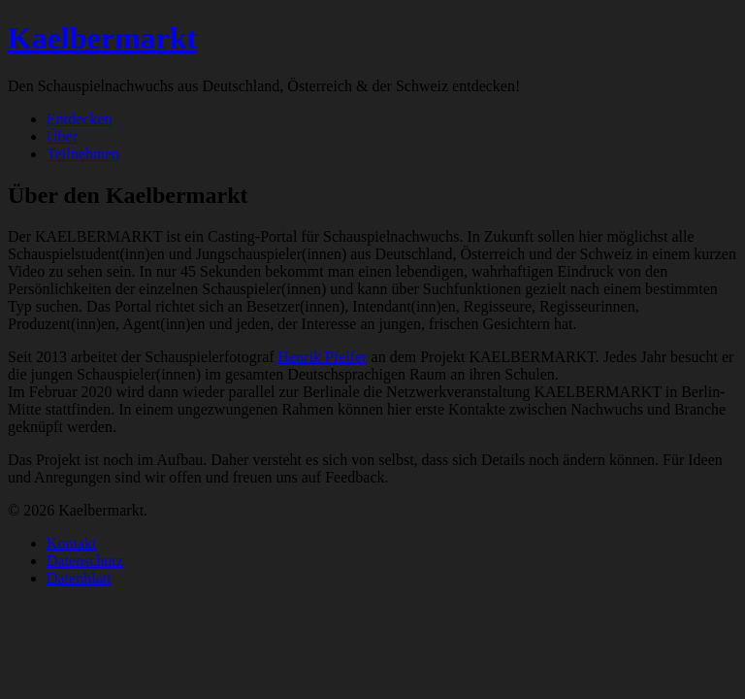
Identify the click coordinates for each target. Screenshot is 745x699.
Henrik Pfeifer (323, 357)
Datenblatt (79, 578)
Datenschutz (85, 560)
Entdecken (80, 119)
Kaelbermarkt (103, 37)
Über (62, 136)
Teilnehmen (83, 154)
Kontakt (72, 543)
